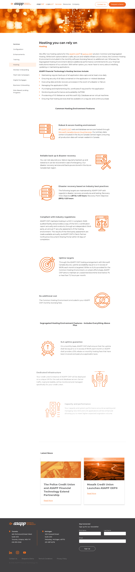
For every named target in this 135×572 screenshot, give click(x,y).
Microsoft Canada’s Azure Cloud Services (76, 132)
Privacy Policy (62, 559)
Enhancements (19, 54)
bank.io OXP (87, 54)
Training (16, 60)
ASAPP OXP (74, 54)
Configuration (18, 49)
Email (81, 538)
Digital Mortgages (19, 80)
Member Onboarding (21, 70)
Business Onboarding (21, 85)
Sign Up (87, 549)
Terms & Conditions (45, 559)
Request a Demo (117, 4)
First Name (82, 530)
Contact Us (101, 4)
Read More (48, 502)
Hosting (16, 65)
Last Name (107, 530)
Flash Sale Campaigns (21, 75)
